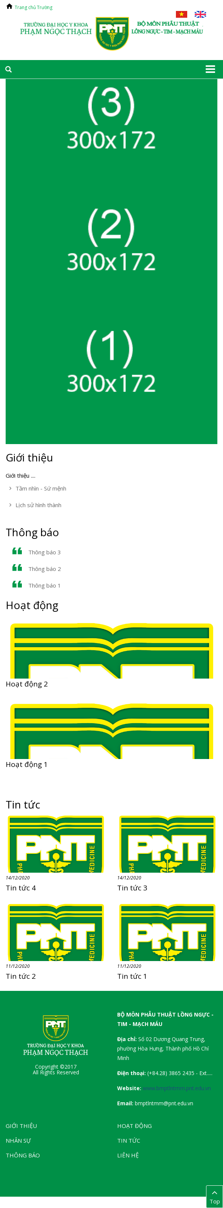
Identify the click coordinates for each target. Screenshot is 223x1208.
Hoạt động (32, 605)
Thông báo (32, 532)
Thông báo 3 (44, 552)
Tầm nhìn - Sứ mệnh (40, 488)
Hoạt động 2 (27, 684)
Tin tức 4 (21, 888)
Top (214, 1196)
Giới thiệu (29, 457)
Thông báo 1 (44, 585)
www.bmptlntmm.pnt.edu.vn (177, 1088)
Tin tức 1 (132, 976)
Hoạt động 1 (27, 764)
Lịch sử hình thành (38, 505)
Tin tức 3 (132, 888)
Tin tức (23, 804)
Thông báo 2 (44, 568)
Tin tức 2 (21, 976)
